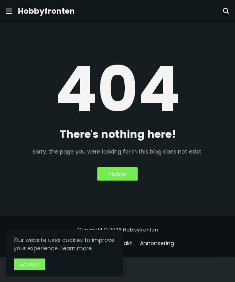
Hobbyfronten (46, 10)
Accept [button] (29, 264)
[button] (9, 11)
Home (117, 174)
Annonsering (157, 243)
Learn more (76, 248)
